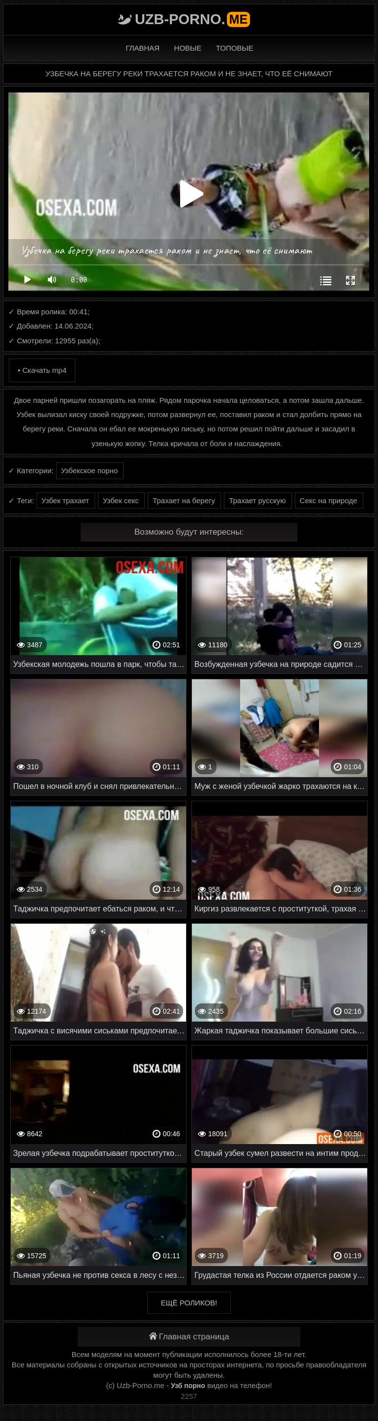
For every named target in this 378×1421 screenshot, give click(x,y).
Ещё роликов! (189, 1303)
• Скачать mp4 (42, 370)
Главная (142, 48)
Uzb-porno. (192, 19)
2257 (189, 1396)
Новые (188, 48)
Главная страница (189, 1336)
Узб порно (188, 1386)
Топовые (234, 48)
